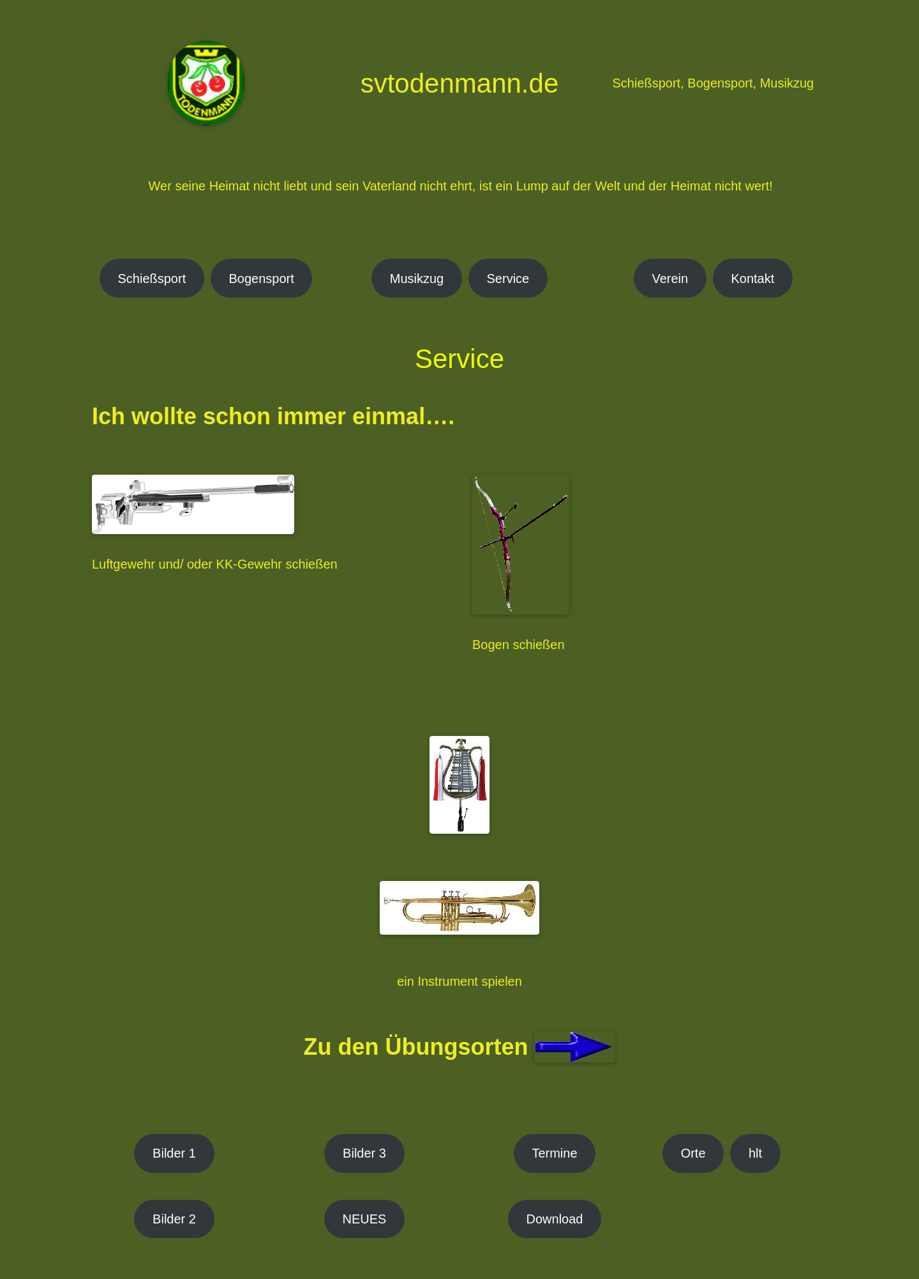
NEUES (365, 1219)
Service (508, 279)
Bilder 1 (174, 1153)
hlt (755, 1153)
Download (555, 1219)
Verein (670, 279)
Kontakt (752, 279)
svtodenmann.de (460, 83)
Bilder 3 (364, 1153)
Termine (554, 1153)
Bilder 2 (174, 1219)
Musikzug (417, 279)
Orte (693, 1153)
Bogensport (261, 279)
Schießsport (152, 279)
